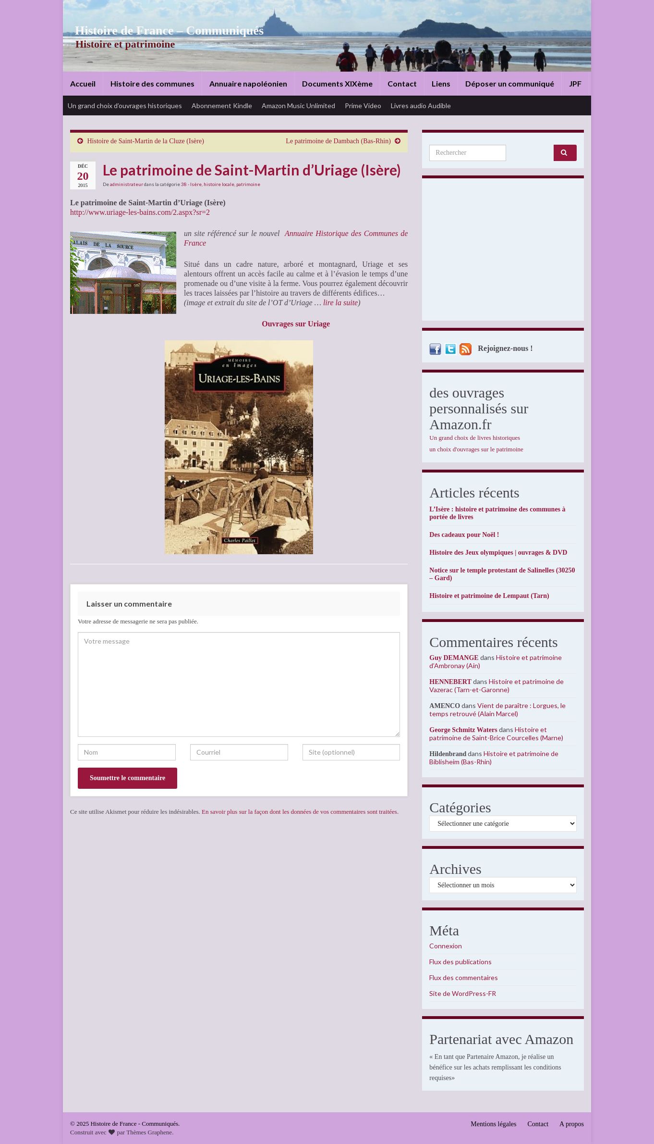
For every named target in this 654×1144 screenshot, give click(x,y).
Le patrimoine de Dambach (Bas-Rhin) (338, 141)
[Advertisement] (503, 251)
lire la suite (340, 302)
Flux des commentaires (463, 977)
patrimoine (248, 184)
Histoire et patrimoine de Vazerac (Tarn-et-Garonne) (496, 685)
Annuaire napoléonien (248, 83)
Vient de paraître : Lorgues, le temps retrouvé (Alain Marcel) (497, 709)
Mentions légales (493, 1124)
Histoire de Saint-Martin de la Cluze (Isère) (145, 141)
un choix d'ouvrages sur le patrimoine (476, 449)
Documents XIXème (337, 83)
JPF (575, 83)
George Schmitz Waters (463, 730)
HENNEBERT (450, 681)
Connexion (445, 946)
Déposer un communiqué (509, 83)
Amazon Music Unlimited (298, 105)
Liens (441, 83)
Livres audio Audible (421, 105)
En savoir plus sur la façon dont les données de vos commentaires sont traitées (299, 811)
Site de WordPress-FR (462, 993)
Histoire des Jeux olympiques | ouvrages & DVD (498, 552)
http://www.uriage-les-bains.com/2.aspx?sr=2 (140, 212)
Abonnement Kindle (222, 105)
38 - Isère (191, 184)
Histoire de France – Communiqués (162, 30)
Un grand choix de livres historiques (474, 437)
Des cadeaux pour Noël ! (464, 534)
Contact (402, 83)
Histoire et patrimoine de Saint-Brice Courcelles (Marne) (496, 733)
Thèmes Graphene (149, 1132)
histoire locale (219, 184)
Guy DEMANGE (453, 657)
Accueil (83, 83)
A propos (571, 1124)
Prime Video (363, 105)
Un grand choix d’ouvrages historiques (125, 105)
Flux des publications (460, 961)
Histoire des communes (152, 83)
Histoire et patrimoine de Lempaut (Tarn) (489, 595)
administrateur (126, 184)
